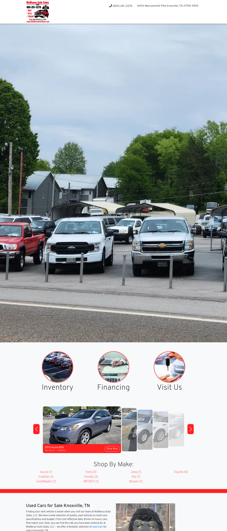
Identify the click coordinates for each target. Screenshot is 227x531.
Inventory (57, 388)
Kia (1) (136, 477)
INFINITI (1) (91, 482)
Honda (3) (91, 477)
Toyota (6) (181, 472)
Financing (113, 388)
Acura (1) (46, 472)
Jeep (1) (136, 472)
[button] (36, 429)
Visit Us (169, 388)
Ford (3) (91, 472)
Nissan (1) (136, 482)
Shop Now (112, 448)
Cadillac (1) (46, 477)
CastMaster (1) (46, 482)
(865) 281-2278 (120, 6)
